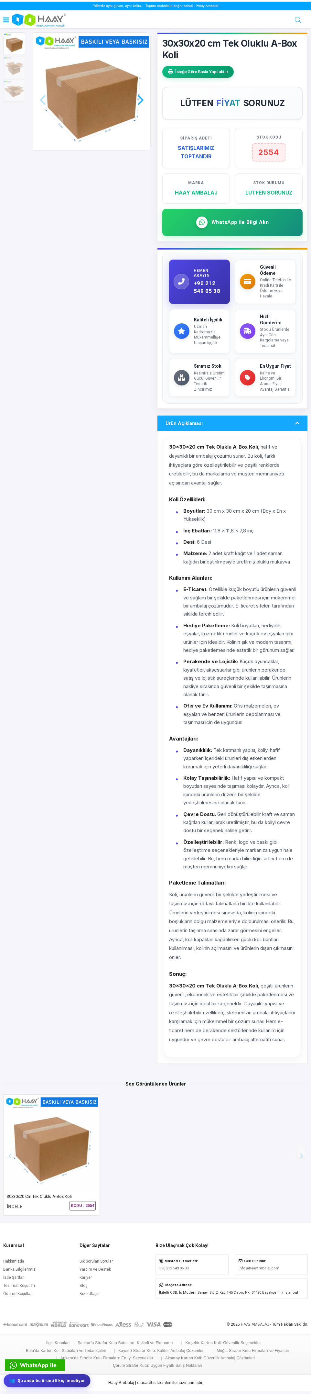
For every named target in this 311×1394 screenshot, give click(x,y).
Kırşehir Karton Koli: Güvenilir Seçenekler (223, 1346)
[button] (140, 90)
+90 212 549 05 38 (173, 1271)
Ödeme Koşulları (18, 1297)
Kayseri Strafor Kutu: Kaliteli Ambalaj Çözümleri (161, 1353)
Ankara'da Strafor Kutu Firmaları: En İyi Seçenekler (106, 1361)
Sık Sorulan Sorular (96, 1264)
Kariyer (86, 1280)
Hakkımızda (13, 1264)
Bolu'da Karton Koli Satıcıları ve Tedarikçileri (66, 1353)
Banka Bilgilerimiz (19, 1272)
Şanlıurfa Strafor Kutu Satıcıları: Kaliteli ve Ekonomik (126, 1346)
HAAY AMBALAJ (255, 1327)
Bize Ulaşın (90, 1297)
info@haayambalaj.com (259, 1271)
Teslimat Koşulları (19, 1289)
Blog (84, 1289)
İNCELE (14, 1209)
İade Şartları (14, 1280)
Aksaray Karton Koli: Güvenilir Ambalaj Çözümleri (210, 1361)
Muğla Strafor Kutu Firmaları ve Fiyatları (253, 1353)
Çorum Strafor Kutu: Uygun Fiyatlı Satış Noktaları (157, 1368)
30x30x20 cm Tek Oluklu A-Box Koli (39, 1199)
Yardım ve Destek (95, 1272)
